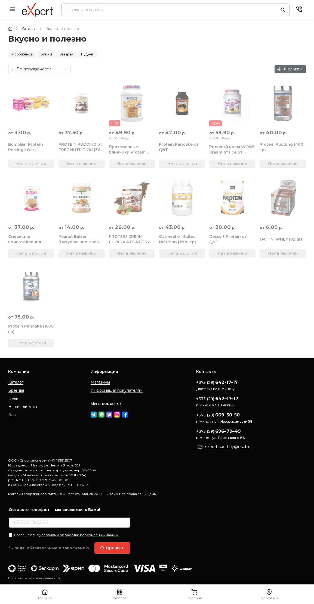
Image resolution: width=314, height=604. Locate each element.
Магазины (100, 382)
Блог (12, 414)
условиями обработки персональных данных (78, 535)
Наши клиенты (22, 406)
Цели (13, 398)
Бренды (16, 390)
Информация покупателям (117, 390)
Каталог (15, 382)
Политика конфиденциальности (34, 578)
